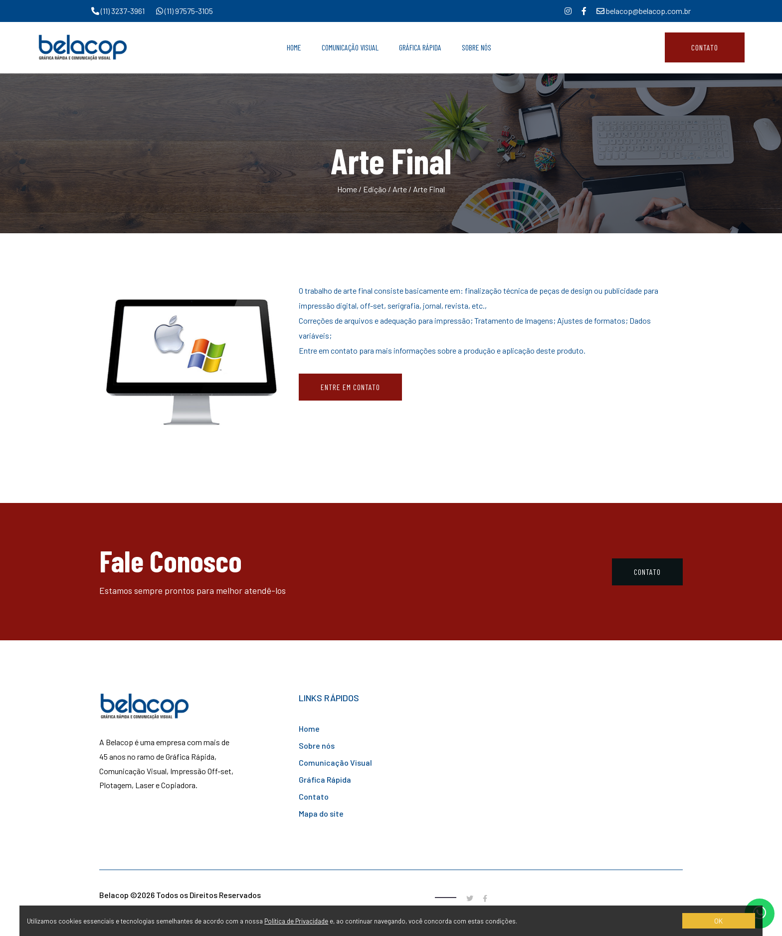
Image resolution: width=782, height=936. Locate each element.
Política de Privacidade (296, 921)
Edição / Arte (385, 189)
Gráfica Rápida (420, 47)
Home (294, 47)
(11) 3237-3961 (118, 10)
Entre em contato (350, 387)
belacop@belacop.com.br (643, 10)
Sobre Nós (476, 47)
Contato (704, 47)
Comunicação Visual (350, 47)
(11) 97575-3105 (184, 10)
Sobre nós (317, 745)
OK (718, 921)
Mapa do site (321, 813)
